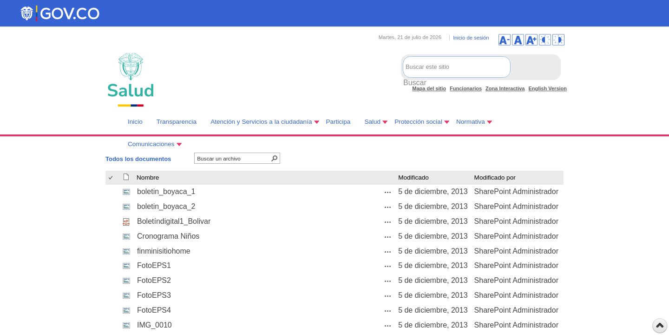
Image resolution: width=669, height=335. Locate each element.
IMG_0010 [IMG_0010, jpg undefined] (154, 325)
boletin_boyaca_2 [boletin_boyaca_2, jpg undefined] (166, 206)
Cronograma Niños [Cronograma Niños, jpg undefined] (168, 236)
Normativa (470, 121)
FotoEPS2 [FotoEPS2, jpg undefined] (154, 280)
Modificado (413, 177)
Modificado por (495, 177)
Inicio (135, 121)
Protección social (418, 121)
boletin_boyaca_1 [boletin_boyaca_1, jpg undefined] (166, 191)
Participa (338, 121)
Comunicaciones (151, 144)
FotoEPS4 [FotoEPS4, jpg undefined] (154, 310)
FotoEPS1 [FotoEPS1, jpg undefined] (154, 265)
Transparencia (177, 121)
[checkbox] (111, 178)
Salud (372, 121)
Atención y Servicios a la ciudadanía (261, 121)
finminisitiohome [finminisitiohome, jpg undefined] (163, 251)
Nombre (148, 177)
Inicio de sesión (471, 37)
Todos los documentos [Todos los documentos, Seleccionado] (138, 158)
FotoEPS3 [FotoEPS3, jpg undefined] (154, 295)
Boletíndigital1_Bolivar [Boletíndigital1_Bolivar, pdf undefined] (173, 221)
